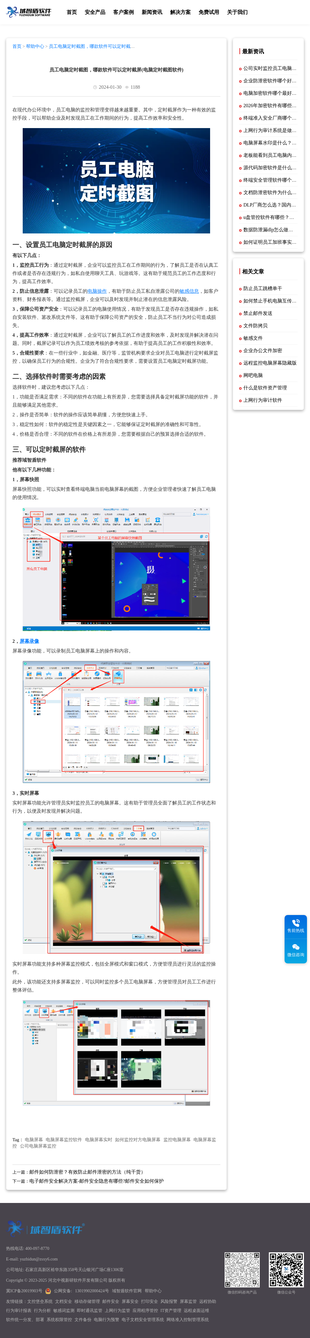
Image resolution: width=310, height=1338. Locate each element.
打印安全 (149, 1301)
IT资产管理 (170, 1310)
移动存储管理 (87, 1301)
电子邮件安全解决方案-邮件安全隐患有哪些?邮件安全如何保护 (96, 1181)
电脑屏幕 (34, 1139)
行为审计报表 (18, 1310)
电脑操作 (97, 291)
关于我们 (237, 12)
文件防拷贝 (255, 325)
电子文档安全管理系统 (143, 1319)
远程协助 (207, 1301)
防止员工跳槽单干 (262, 288)
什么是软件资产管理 (265, 387)
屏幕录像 (29, 641)
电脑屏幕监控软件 (64, 1139)
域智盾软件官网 (127, 1291)
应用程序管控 (145, 1310)
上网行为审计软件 (262, 400)
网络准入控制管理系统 (188, 1319)
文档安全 (63, 1301)
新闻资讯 (152, 12)
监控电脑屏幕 (177, 1139)
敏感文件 (253, 338)
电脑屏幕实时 (98, 1139)
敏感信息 (189, 291)
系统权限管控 (59, 1319)
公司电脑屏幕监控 (38, 1146)
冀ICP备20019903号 (24, 1291)
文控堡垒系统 (40, 1301)
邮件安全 (110, 1301)
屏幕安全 (130, 1301)
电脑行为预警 (106, 1319)
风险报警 (168, 1301)
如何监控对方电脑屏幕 (137, 1139)
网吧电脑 (253, 375)
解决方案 (180, 12)
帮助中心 (35, 46)
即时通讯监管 (89, 1310)
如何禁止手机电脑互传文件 (272, 300)
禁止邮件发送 (257, 313)
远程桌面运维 (196, 1310)
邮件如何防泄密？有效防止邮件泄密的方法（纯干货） (87, 1171)
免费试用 (209, 12)
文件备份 (82, 1319)
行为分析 (42, 1310)
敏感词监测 (63, 1310)
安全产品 (95, 12)
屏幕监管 (188, 1301)
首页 (72, 12)
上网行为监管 (117, 1310)
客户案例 (123, 12)
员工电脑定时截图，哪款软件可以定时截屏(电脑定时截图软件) (73, 48)
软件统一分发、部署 (25, 1319)
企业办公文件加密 (262, 350)
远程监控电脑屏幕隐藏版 (270, 362)
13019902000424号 (92, 1291)
